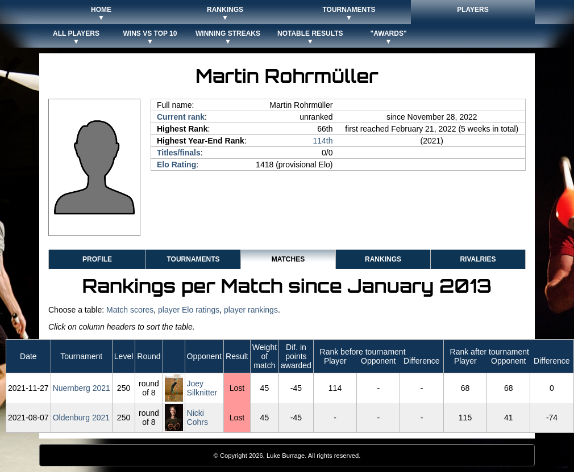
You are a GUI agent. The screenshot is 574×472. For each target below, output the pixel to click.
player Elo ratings (188, 309)
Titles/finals (179, 152)
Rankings (383, 259)
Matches (288, 259)
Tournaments (193, 259)
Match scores (129, 309)
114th (322, 140)
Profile (97, 259)
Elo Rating (176, 164)
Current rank (181, 116)
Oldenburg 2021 (81, 417)
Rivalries (478, 259)
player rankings (251, 309)
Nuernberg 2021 (81, 388)
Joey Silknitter (202, 388)
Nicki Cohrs (197, 417)
